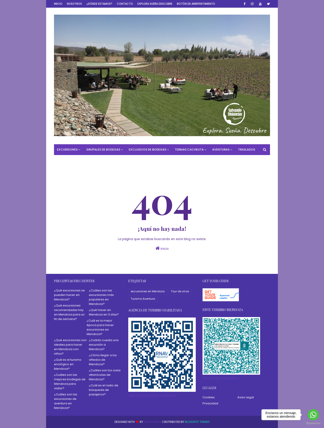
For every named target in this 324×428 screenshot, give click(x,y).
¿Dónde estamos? (99, 4)
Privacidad (210, 403)
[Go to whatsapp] (313, 414)
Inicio (58, 4)
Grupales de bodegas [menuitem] (103, 149)
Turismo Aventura (143, 299)
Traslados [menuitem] (246, 149)
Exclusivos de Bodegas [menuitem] (147, 149)
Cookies (208, 397)
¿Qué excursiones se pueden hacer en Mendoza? (69, 295)
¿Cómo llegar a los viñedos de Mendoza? (103, 359)
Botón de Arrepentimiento (196, 4)
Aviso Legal (245, 397)
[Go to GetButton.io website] (313, 423)
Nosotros (74, 4)
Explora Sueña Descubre (154, 4)
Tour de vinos (180, 291)
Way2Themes (153, 422)
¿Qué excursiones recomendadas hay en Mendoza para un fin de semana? (69, 312)
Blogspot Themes (197, 422)
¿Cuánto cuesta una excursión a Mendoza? (104, 344)
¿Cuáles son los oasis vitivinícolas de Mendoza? (105, 374)
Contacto (125, 4)
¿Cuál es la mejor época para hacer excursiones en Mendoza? (100, 327)
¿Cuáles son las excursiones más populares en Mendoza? (101, 297)
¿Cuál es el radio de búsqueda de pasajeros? (103, 389)
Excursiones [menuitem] (67, 149)
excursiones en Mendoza (148, 291)
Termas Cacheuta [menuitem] (189, 149)
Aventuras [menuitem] (221, 149)
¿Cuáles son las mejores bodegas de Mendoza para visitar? (70, 381)
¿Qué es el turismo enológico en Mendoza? (67, 364)
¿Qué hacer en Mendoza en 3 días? (104, 312)
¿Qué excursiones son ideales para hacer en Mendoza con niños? (70, 347)
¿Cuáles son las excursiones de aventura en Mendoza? (65, 401)
